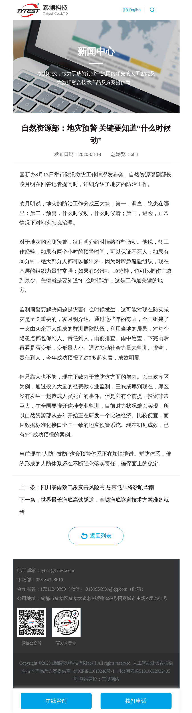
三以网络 (110, 679)
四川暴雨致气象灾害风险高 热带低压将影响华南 (97, 487)
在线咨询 (56, 701)
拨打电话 (136, 701)
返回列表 (100, 536)
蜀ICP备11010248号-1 (94, 671)
